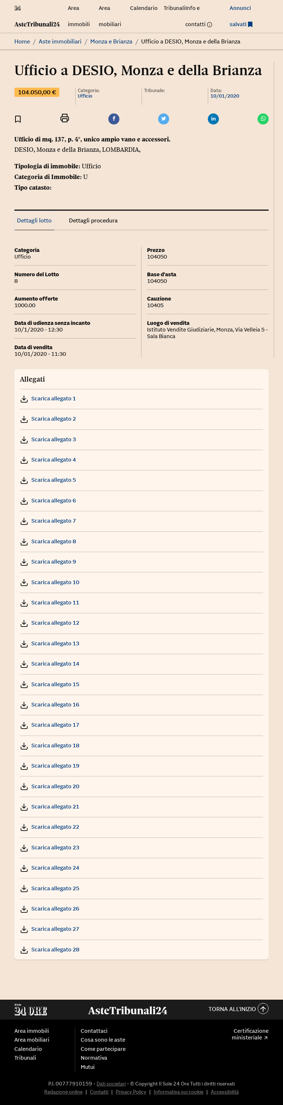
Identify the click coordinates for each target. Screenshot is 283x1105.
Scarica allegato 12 (49, 622)
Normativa (94, 1058)
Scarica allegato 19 (49, 765)
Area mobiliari (31, 1039)
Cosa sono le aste (103, 1039)
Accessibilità (225, 1091)
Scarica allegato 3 (48, 439)
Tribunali (174, 7)
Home (22, 41)
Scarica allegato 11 (49, 602)
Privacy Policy (131, 1091)
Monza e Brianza (111, 41)
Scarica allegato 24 (49, 867)
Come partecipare (103, 1049)
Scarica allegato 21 (49, 806)
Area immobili (31, 1031)
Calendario (144, 7)
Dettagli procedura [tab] (93, 220)
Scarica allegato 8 (48, 541)
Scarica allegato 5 (48, 479)
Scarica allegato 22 (49, 826)
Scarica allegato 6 (48, 500)
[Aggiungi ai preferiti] (17, 118)
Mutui (88, 1067)
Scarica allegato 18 (49, 745)
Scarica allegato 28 (49, 949)
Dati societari (111, 1083)
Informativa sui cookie (178, 1091)
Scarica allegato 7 (48, 520)
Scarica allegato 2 (48, 418)
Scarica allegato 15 (49, 684)
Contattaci (94, 1031)
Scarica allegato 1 (48, 398)
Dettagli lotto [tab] (34, 220)
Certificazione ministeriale (250, 1034)
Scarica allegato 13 (49, 643)
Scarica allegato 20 (49, 786)
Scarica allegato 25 (49, 888)
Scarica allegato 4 (48, 459)
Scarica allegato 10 (49, 582)
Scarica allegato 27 (49, 928)
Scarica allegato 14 (49, 663)
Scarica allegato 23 (49, 847)
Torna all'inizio (239, 1009)
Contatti (99, 1091)
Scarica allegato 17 (49, 724)
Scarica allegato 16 (49, 704)
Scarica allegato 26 (49, 908)
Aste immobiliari (60, 41)
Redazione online (63, 1091)
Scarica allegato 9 (48, 561)
